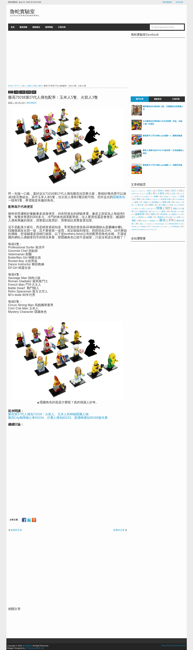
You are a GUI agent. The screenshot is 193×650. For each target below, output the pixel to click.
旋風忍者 (143, 211)
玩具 (155, 199)
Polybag (175, 226)
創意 (163, 211)
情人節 (150, 209)
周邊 (182, 196)
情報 (28, 92)
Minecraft (156, 226)
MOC (166, 226)
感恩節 (174, 214)
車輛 (156, 196)
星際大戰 (166, 202)
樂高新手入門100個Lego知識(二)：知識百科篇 (162, 165)
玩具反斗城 (166, 199)
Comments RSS (179, 645)
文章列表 (62, 27)
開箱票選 (164, 214)
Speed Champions (139, 229)
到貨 (175, 196)
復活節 (174, 211)
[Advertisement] (67, 56)
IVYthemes (30, 648)
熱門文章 (139, 99)
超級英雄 (140, 214)
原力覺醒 (162, 205)
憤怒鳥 (153, 221)
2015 (149, 191)
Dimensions (174, 224)
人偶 (16, 92)
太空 (182, 193)
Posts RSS (166, 645)
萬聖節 (141, 217)
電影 (134, 220)
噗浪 (145, 221)
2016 (160, 190)
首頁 (13, 27)
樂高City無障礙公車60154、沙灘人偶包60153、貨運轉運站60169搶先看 (58, 417)
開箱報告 (36, 27)
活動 (177, 202)
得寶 (143, 209)
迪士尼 (141, 205)
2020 (134, 193)
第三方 (155, 211)
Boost (149, 224)
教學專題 (49, 27)
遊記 (171, 217)
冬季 (137, 196)
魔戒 (142, 224)
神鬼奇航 (181, 205)
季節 (139, 199)
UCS (151, 229)
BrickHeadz (160, 224)
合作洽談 (179, 2)
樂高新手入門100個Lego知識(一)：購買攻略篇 (162, 136)
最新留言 (158, 99)
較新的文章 (16, 530)
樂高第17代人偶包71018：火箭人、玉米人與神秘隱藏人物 (48, 414)
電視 (179, 217)
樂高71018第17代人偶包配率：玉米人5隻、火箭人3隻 (53, 97)
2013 (141, 191)
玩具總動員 (180, 199)
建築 (146, 202)
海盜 (172, 205)
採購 (175, 208)
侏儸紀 (166, 196)
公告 (173, 193)
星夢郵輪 (155, 202)
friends (134, 226)
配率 (136, 209)
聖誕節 (161, 217)
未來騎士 (146, 196)
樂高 (33, 92)
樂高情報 (23, 27)
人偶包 (22, 92)
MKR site (40, 648)
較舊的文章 (119, 530)
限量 (151, 205)
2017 (10, 92)
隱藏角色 (119, 197)
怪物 (148, 199)
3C (141, 193)
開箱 (153, 214)
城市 (137, 202)
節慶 (150, 217)
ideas (144, 226)
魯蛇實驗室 (167, 2)
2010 (134, 191)
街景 (182, 211)
